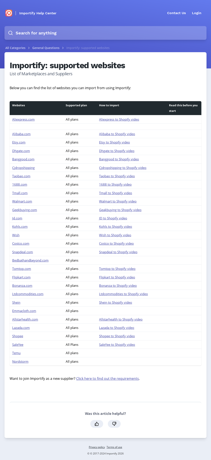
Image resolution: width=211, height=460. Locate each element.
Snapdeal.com (22, 252)
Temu (16, 353)
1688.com (19, 184)
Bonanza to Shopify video (118, 285)
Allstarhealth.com (25, 319)
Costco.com (20, 243)
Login (196, 13)
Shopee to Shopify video (117, 336)
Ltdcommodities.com (27, 294)
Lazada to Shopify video (116, 327)
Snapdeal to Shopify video (118, 252)
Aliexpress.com (23, 119)
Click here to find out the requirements (107, 378)
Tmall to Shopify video (115, 193)
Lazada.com (21, 327)
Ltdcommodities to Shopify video (123, 294)
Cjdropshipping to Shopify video (122, 168)
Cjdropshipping (23, 168)
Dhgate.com (21, 151)
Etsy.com (18, 142)
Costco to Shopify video (116, 243)
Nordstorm (20, 361)
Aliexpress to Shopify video (119, 119)
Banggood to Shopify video (119, 159)
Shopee (17, 336)
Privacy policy (97, 447)
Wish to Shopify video (115, 235)
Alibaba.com (21, 134)
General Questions (46, 48)
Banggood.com (23, 159)
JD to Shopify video (113, 218)
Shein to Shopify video (115, 302)
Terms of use (114, 447)
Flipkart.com (21, 277)
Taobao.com (21, 176)
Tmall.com (20, 193)
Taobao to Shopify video (117, 176)
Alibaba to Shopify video (117, 134)
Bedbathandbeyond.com (30, 260)
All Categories (15, 48)
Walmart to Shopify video (118, 201)
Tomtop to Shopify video (117, 268)
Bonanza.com (22, 285)
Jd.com (17, 218)
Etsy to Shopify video (114, 142)
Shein (16, 302)
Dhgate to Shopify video (116, 151)
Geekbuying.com (24, 210)
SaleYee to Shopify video (117, 344)
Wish (15, 235)
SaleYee (17, 344)
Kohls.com (20, 226)
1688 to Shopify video (115, 184)
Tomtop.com (21, 268)
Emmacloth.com (24, 311)
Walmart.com (22, 201)
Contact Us (176, 13)
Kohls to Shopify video (115, 226)
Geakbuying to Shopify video (120, 210)
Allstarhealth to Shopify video (121, 319)
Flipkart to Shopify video (117, 277)
